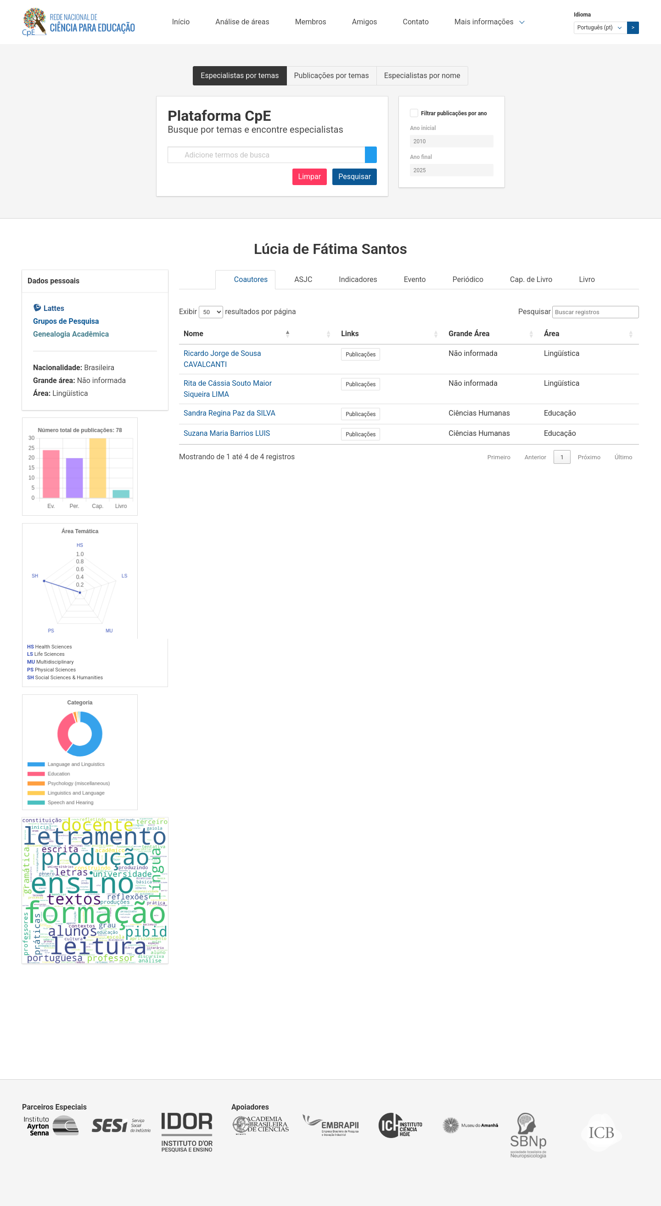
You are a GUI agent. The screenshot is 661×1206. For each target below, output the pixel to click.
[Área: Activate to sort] (607, 334)
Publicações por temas (331, 75)
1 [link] (562, 437)
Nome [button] (193, 333)
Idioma (582, 14)
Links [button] (422, 333)
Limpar (309, 176)
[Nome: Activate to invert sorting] (281, 334)
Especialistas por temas (240, 75)
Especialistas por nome (422, 75)
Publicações (433, 354)
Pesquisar (354, 176)
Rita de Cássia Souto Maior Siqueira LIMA (251, 373)
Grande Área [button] (501, 333)
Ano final (421, 157)
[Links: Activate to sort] (442, 334)
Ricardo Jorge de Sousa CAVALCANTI (245, 353)
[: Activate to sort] (396, 334)
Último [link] (624, 437)
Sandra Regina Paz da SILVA (229, 393)
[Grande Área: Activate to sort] (526, 334)
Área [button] (588, 333)
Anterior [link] (535, 437)
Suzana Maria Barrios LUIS (227, 414)
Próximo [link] (589, 437)
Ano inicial (423, 128)
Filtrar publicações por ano (454, 113)
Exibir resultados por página (237, 311)
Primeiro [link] (498, 437)
